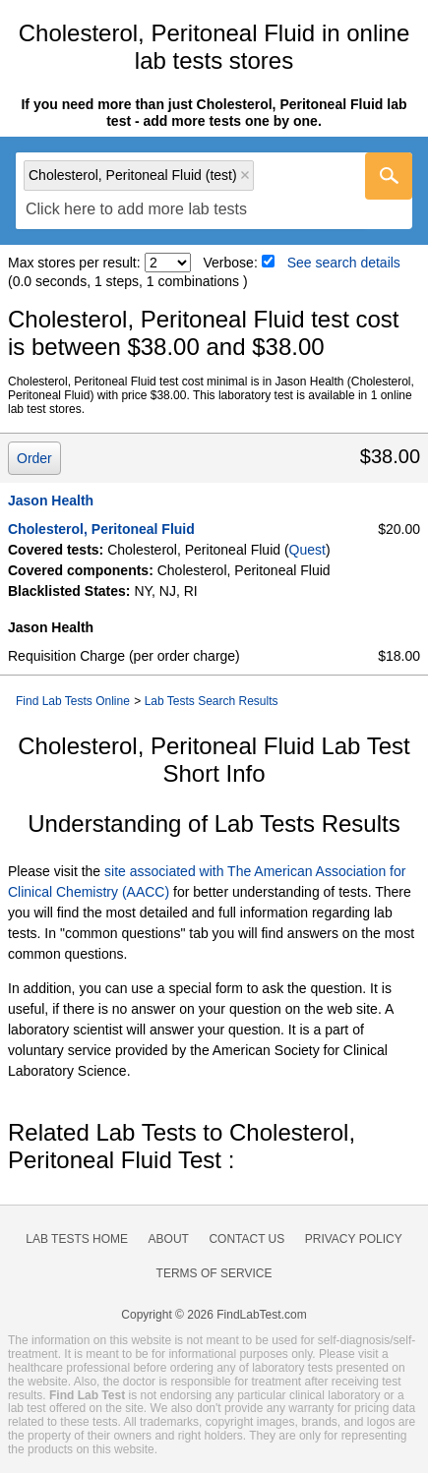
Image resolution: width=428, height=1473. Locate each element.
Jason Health (50, 500)
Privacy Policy (353, 1239)
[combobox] (214, 190)
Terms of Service (214, 1273)
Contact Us (246, 1239)
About (169, 1239)
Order (34, 458)
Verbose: (231, 262)
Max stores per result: (74, 262)
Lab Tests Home (77, 1239)
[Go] (388, 176)
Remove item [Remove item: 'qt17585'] (245, 175)
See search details (343, 262)
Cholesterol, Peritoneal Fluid (101, 529)
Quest (307, 550)
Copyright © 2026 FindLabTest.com (213, 1315)
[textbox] (136, 210)
